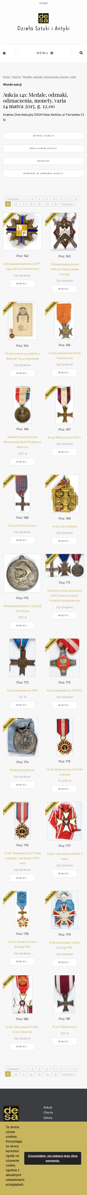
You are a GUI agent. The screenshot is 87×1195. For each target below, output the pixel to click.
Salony (48, 1117)
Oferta (48, 1112)
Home (6, 76)
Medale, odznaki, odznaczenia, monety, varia (49, 76)
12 (31, 203)
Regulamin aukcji (43, 148)
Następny (68, 203)
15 (56, 203)
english (43, 2)
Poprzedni (13, 198)
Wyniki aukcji (43, 135)
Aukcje (16, 76)
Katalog (43, 161)
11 (23, 203)
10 (15, 203)
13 (39, 203)
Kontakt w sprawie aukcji (43, 173)
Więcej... (22, 283)
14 (47, 203)
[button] (6, 1189)
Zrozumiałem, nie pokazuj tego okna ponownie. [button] (53, 1158)
